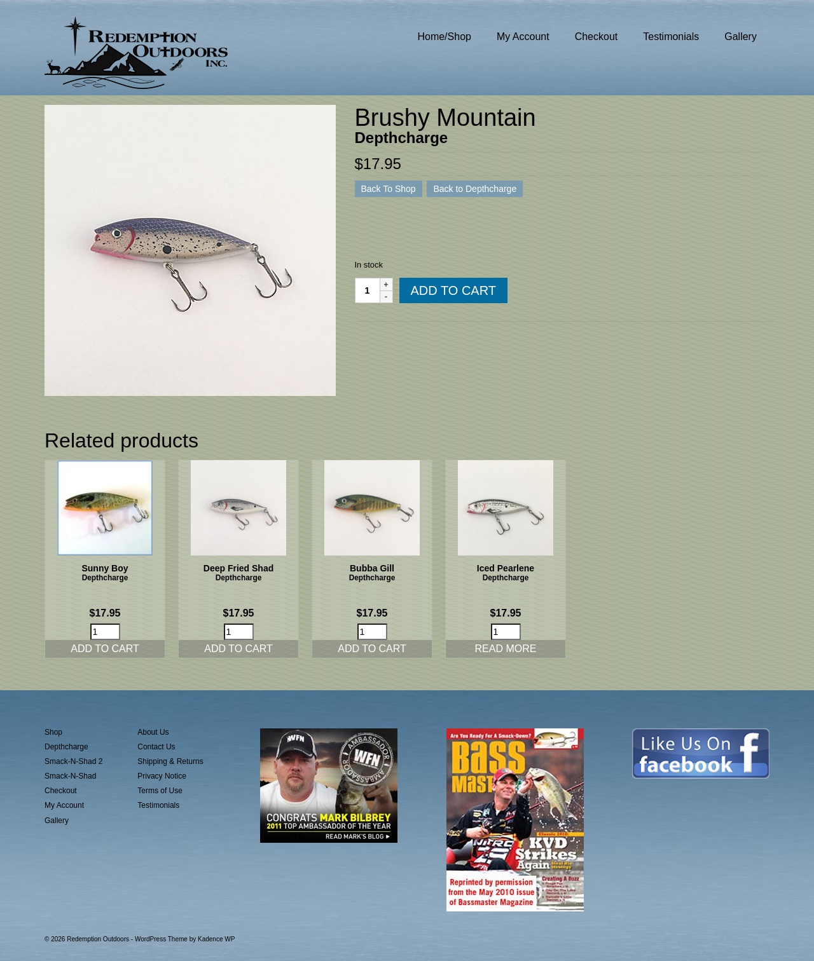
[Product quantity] (367, 290)
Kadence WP (216, 939)
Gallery (57, 820)
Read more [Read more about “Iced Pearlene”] (506, 648)
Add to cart (453, 290)
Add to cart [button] (105, 648)
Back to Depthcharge (474, 189)
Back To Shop (388, 189)
